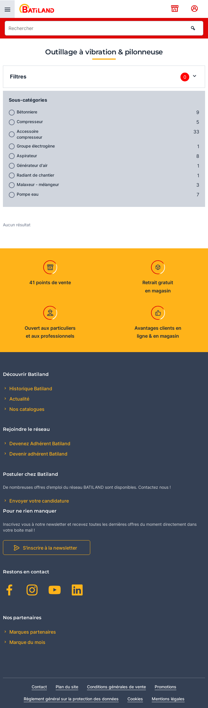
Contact (39, 686)
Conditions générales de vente (116, 686)
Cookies (135, 698)
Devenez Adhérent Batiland (39, 443)
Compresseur (30, 121)
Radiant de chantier (35, 175)
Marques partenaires (32, 632)
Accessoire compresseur (29, 134)
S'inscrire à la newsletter (50, 548)
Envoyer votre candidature (38, 501)
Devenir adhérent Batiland (37, 454)
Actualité (18, 399)
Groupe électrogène (36, 145)
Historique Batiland (30, 388)
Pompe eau (27, 194)
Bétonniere (27, 111)
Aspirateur (27, 155)
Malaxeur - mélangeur (38, 184)
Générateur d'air (32, 165)
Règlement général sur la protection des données (71, 698)
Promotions (165, 686)
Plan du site (67, 686)
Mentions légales (168, 698)
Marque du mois (26, 642)
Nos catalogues (26, 409)
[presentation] (7, 9)
